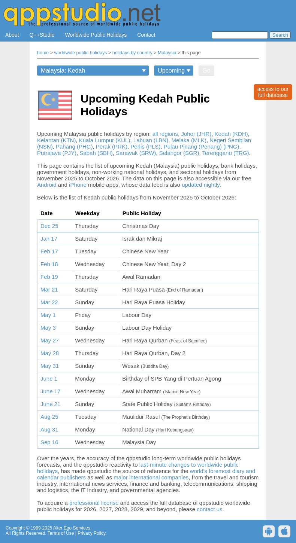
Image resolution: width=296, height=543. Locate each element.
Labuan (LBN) (150, 140)
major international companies (151, 477)
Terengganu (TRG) (225, 153)
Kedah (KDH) (231, 134)
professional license (94, 503)
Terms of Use (61, 533)
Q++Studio (42, 35)
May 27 (49, 340)
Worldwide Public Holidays (96, 35)
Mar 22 (49, 302)
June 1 (48, 378)
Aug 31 (49, 429)
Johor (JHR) (196, 134)
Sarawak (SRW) (136, 153)
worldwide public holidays (80, 52)
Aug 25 (49, 417)
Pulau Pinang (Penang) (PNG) (201, 146)
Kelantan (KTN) (56, 140)
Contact (146, 35)
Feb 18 (49, 264)
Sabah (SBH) (95, 153)
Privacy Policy (91, 533)
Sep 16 (49, 442)
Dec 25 (49, 226)
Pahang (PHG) (74, 146)
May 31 (49, 366)
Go (206, 70)
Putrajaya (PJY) (56, 153)
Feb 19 (49, 277)
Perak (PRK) (111, 146)
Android (47, 184)
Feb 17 (49, 251)
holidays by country (132, 52)
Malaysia (167, 52)
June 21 (50, 404)
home (43, 52)
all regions (165, 134)
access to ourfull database (273, 92)
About (12, 35)
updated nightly (201, 184)
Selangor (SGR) (179, 153)
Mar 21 (49, 289)
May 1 (48, 315)
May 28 (49, 353)
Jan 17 (48, 238)
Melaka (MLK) (189, 140)
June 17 (50, 391)
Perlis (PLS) (145, 146)
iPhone (78, 184)
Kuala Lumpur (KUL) (104, 140)
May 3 (48, 327)
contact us (209, 509)
